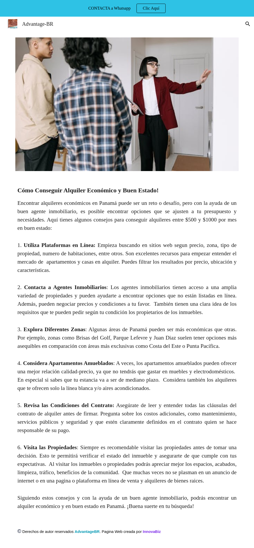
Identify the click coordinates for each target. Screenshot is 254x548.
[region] (127, 8)
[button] (248, 24)
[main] (127, 348)
